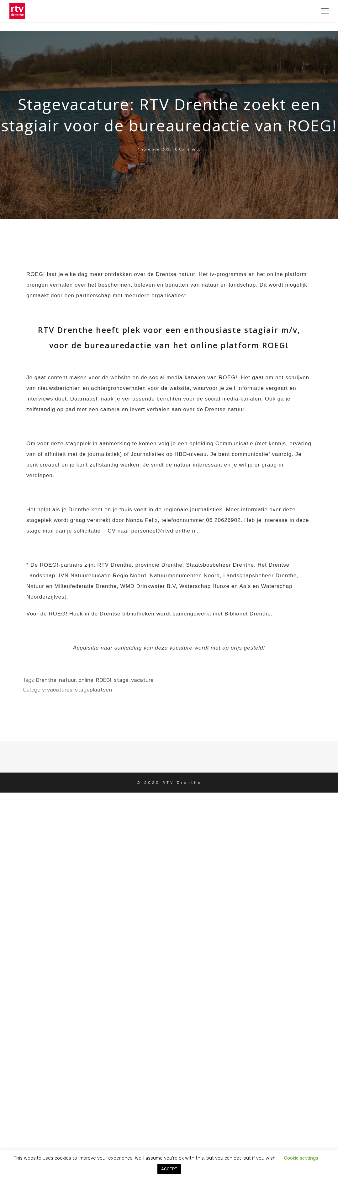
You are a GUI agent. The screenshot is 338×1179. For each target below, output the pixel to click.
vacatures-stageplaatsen (79, 689)
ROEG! (103, 680)
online (85, 680)
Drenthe (46, 680)
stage (121, 680)
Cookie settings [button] (301, 1158)
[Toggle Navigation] (323, 11)
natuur (67, 680)
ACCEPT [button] (169, 1168)
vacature (142, 680)
